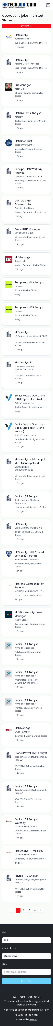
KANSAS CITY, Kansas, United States (28, 377)
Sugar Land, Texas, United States (31, 42)
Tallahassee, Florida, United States (28, 653)
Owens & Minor (22, 731)
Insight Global (21, 619)
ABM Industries (22, 38)
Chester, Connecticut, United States (29, 94)
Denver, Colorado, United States (30, 212)
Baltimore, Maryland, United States (28, 565)
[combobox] (26, 940)
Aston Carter (21, 88)
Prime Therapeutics (24, 648)
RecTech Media (26, 1009)
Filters (27, 25)
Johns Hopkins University (27, 559)
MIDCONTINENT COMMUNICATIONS (24, 468)
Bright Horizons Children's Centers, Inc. (27, 501)
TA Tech (44, 1009)
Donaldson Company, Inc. (27, 176)
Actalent (19, 116)
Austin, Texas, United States (28, 407)
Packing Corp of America (27, 63)
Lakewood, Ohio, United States (31, 507)
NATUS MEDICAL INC (24, 233)
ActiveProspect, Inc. (24, 403)
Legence (19, 286)
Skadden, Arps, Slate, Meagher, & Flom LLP (31, 758)
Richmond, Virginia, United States (31, 736)
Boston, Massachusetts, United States (30, 122)
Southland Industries (25, 826)
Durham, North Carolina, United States (30, 625)
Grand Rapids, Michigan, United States (30, 441)
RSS (14, 996)
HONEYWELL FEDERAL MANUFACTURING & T (25, 368)
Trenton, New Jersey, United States (28, 709)
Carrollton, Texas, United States (30, 858)
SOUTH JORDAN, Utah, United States (29, 533)
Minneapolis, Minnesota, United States (30, 239)
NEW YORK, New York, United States (28, 801)
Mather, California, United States (30, 265)
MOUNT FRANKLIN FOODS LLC (28, 591)
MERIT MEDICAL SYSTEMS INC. (28, 528)
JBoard (33, 1019)
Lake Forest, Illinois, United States (31, 68)
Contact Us (34, 996)
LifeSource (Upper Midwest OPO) (31, 336)
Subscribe (26, 981)
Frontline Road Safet (25, 208)
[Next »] (40, 910)
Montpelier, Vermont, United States (28, 150)
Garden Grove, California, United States (30, 832)
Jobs (22, 996)
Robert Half (20, 261)
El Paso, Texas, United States (28, 595)
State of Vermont (23, 144)
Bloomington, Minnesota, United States (30, 182)
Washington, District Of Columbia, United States (27, 681)
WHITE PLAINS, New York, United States (30, 767)
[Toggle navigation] (48, 5)
